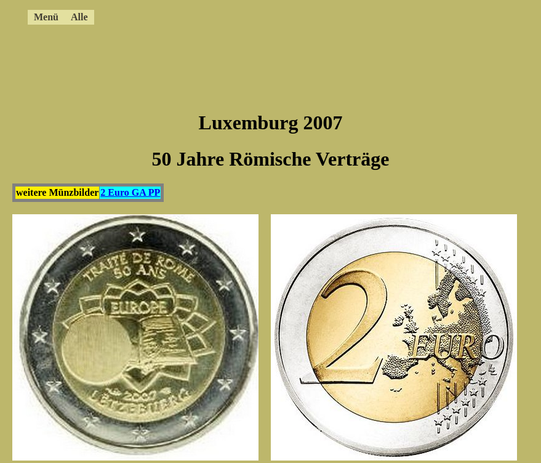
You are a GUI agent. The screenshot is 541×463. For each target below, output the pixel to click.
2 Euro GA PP (130, 192)
